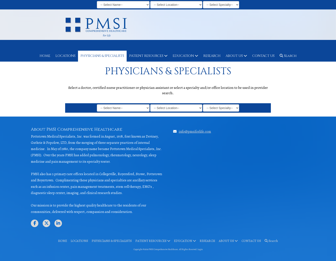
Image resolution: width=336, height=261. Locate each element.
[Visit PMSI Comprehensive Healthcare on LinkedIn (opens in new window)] (58, 223)
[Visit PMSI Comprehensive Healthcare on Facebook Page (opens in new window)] (34, 223)
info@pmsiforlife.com (195, 131)
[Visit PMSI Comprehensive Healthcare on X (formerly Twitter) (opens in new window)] (46, 223)
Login (200, 249)
